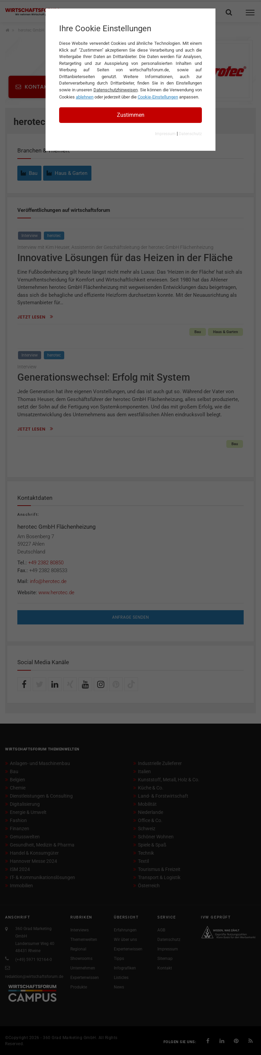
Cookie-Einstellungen (158, 96)
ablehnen (84, 96)
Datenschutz (190, 133)
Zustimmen (130, 115)
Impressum (165, 133)
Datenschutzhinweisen (115, 89)
